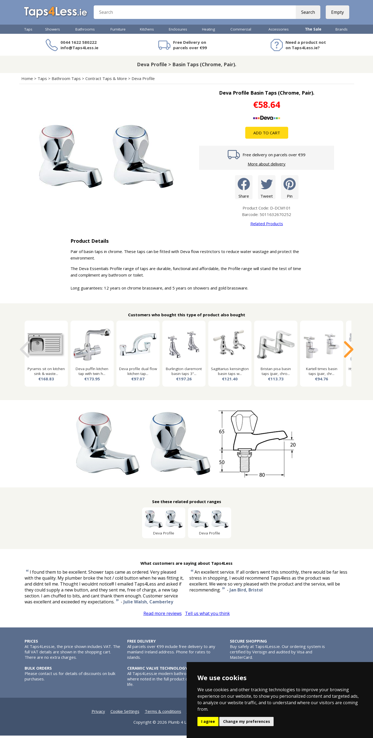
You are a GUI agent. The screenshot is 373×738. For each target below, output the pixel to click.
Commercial (240, 31)
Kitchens (147, 31)
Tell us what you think (207, 616)
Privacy (98, 713)
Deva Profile (143, 81)
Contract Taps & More (106, 81)
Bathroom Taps (66, 81)
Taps (28, 31)
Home (27, 81)
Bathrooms (85, 31)
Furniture (118, 31)
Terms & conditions (163, 713)
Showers (52, 31)
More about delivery (266, 166)
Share (244, 189)
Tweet (266, 189)
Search (307, 13)
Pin (289, 189)
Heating (208, 31)
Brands (341, 31)
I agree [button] (208, 721)
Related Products (266, 226)
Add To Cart (266, 135)
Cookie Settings (124, 713)
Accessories (278, 31)
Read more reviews (162, 616)
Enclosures (178, 31)
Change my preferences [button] (246, 721)
